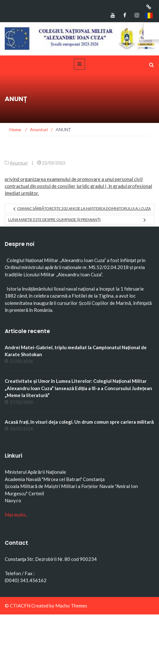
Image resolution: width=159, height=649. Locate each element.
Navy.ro (13, 500)
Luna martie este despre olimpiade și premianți (54, 219)
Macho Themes (71, 605)
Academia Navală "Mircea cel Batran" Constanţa (55, 479)
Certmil (36, 493)
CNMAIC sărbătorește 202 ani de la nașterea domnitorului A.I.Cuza (84, 208)
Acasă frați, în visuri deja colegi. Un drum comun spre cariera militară (79, 422)
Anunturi (19, 162)
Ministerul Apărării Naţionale (35, 472)
